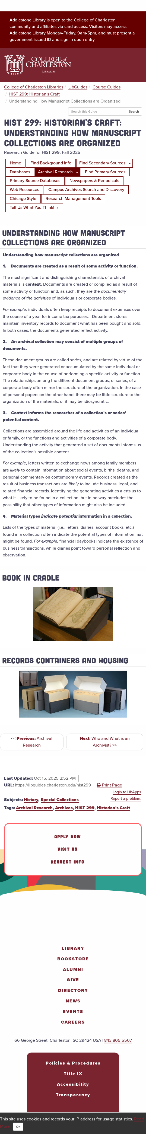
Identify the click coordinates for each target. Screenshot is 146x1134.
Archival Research (34, 808)
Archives (64, 808)
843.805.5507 (118, 1040)
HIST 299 (84, 808)
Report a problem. (125, 798)
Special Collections (60, 800)
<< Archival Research (31, 741)
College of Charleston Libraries (33, 87)
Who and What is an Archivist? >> (105, 741)
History (31, 800)
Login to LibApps (127, 792)
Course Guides (106, 87)
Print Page (109, 785)
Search (134, 111)
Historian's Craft (113, 808)
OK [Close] (18, 1126)
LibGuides (77, 87)
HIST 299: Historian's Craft (34, 94)
